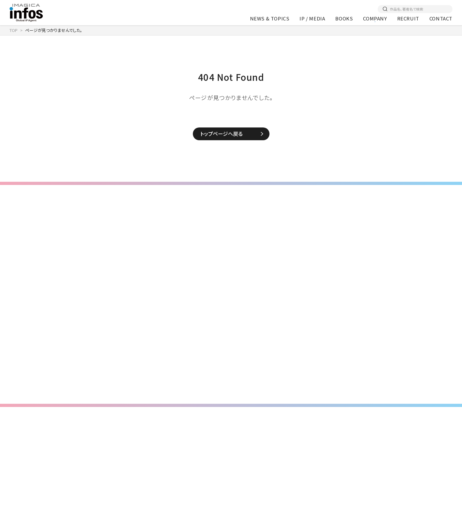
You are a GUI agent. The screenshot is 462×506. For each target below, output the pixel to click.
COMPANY (375, 18)
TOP (14, 30)
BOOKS (344, 18)
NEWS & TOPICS (270, 18)
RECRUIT (408, 18)
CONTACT (440, 18)
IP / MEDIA (312, 18)
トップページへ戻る (221, 133)
